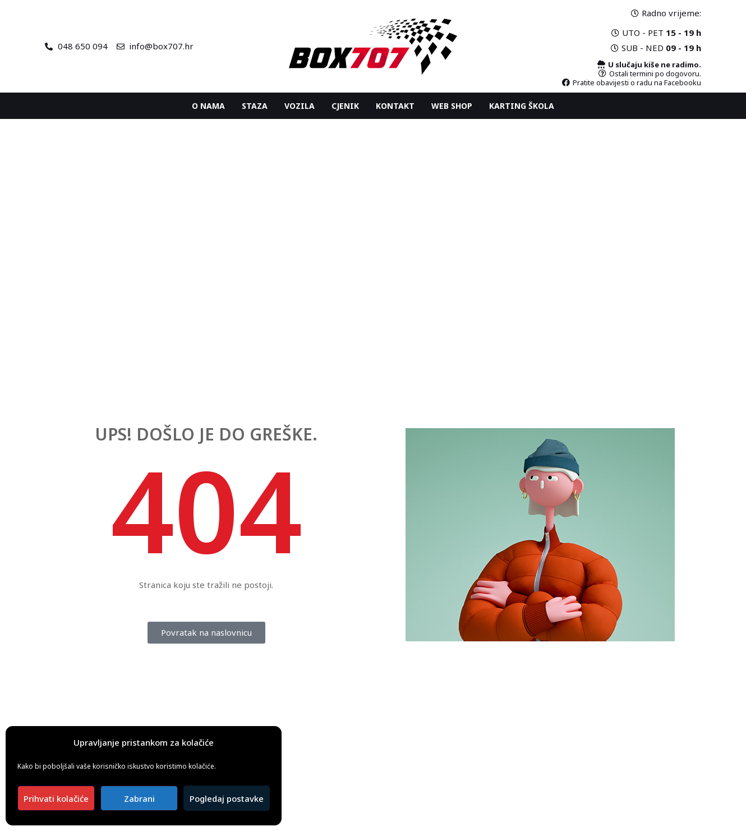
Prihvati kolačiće (56, 798)
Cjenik (345, 105)
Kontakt (395, 105)
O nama (208, 105)
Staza (255, 105)
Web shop (451, 105)
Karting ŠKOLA (521, 105)
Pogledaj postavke (227, 798)
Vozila (299, 105)
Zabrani (139, 798)
